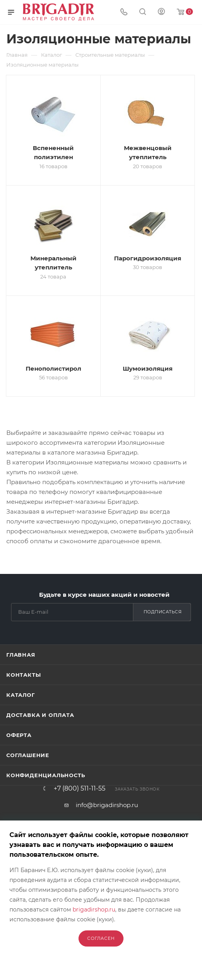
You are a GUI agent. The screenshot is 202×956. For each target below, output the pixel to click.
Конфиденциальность (45, 775)
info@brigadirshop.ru (107, 805)
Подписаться (163, 611)
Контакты (23, 675)
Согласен (100, 938)
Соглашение (27, 755)
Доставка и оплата (40, 715)
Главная (21, 655)
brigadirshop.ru (94, 909)
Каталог (20, 695)
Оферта (19, 735)
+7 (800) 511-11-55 (79, 788)
